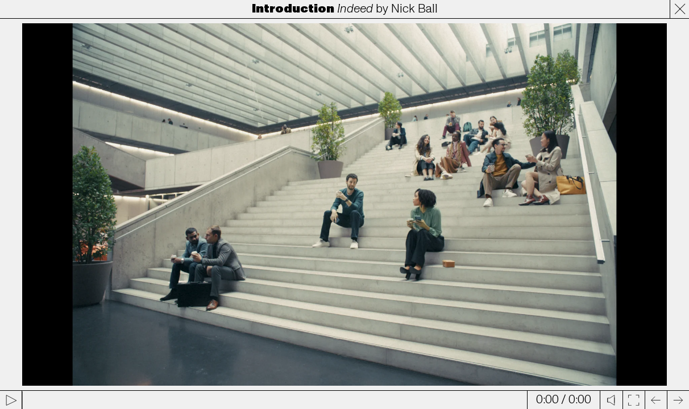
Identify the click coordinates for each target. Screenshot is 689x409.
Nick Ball (414, 9)
